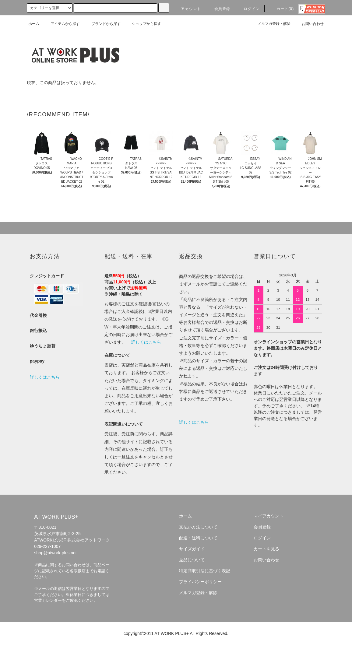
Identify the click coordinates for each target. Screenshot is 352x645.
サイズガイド (192, 548)
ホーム (33, 24)
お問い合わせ (309, 24)
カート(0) (281, 9)
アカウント (187, 9)
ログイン (248, 9)
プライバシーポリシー (200, 581)
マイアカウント (268, 516)
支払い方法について (198, 526)
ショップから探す (143, 24)
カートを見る (266, 548)
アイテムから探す (61, 24)
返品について (192, 559)
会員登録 (219, 9)
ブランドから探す (102, 24)
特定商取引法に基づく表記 (204, 570)
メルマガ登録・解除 (270, 24)
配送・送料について (198, 537)
